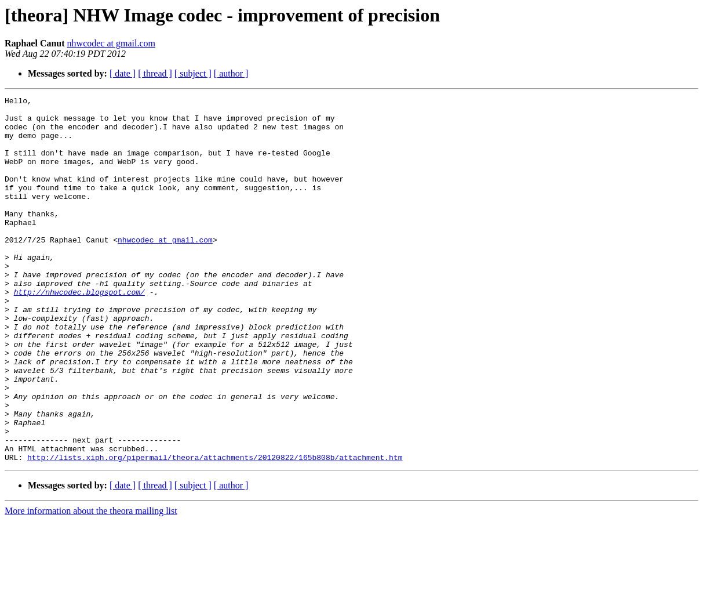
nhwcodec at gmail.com (111, 43)
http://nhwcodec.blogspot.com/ (79, 332)
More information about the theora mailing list (91, 584)
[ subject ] (193, 73)
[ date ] (123, 73)
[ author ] (231, 73)
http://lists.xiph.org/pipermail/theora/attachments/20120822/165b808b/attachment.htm (214, 530)
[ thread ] (155, 73)
